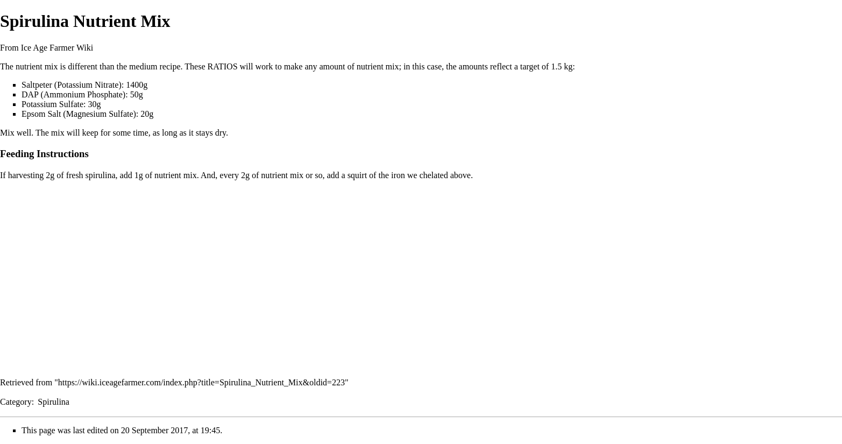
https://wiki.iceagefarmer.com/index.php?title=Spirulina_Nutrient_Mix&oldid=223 (201, 382)
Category (16, 401)
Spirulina (53, 401)
